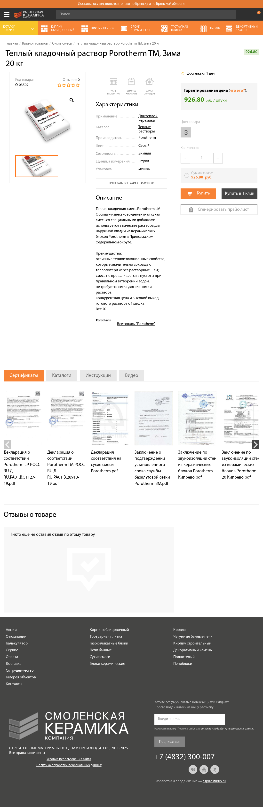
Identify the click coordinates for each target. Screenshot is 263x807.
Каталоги (61, 375)
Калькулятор (17, 643)
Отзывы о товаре (30, 515)
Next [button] (255, 444)
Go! (230, 14)
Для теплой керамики (148, 118)
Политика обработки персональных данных (69, 765)
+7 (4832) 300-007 (247, 14)
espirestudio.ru (214, 781)
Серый (144, 146)
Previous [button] (7, 444)
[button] (114, 87)
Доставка (14, 664)
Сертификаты (23, 375)
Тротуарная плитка (106, 637)
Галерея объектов (21, 677)
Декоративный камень (192, 650)
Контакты (14, 684)
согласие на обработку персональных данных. (227, 729)
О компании (16, 637)
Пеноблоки (182, 664)
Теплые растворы (146, 129)
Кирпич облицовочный (109, 630)
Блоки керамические (107, 664)
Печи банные (101, 650)
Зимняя (144, 153)
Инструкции (98, 375)
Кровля (179, 630)
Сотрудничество (20, 671)
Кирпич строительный (192, 643)
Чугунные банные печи (193, 637)
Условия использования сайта (69, 759)
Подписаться (169, 742)
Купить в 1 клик (239, 193)
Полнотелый (184, 657)
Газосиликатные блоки (109, 643)
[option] (47, 121)
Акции (11, 630)
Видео (131, 375)
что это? (237, 91)
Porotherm (147, 138)
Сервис (12, 650)
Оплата (12, 657)
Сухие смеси (100, 657)
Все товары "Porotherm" (136, 324)
